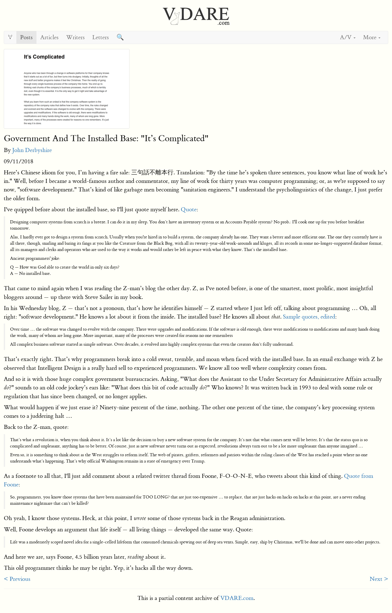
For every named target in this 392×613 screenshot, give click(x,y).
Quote (189, 209)
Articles (49, 37)
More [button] (371, 37)
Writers (75, 37)
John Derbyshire (32, 150)
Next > (379, 579)
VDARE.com (236, 598)
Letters (100, 37)
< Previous (17, 579)
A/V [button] (348, 37)
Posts (26, 37)
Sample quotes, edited (309, 316)
